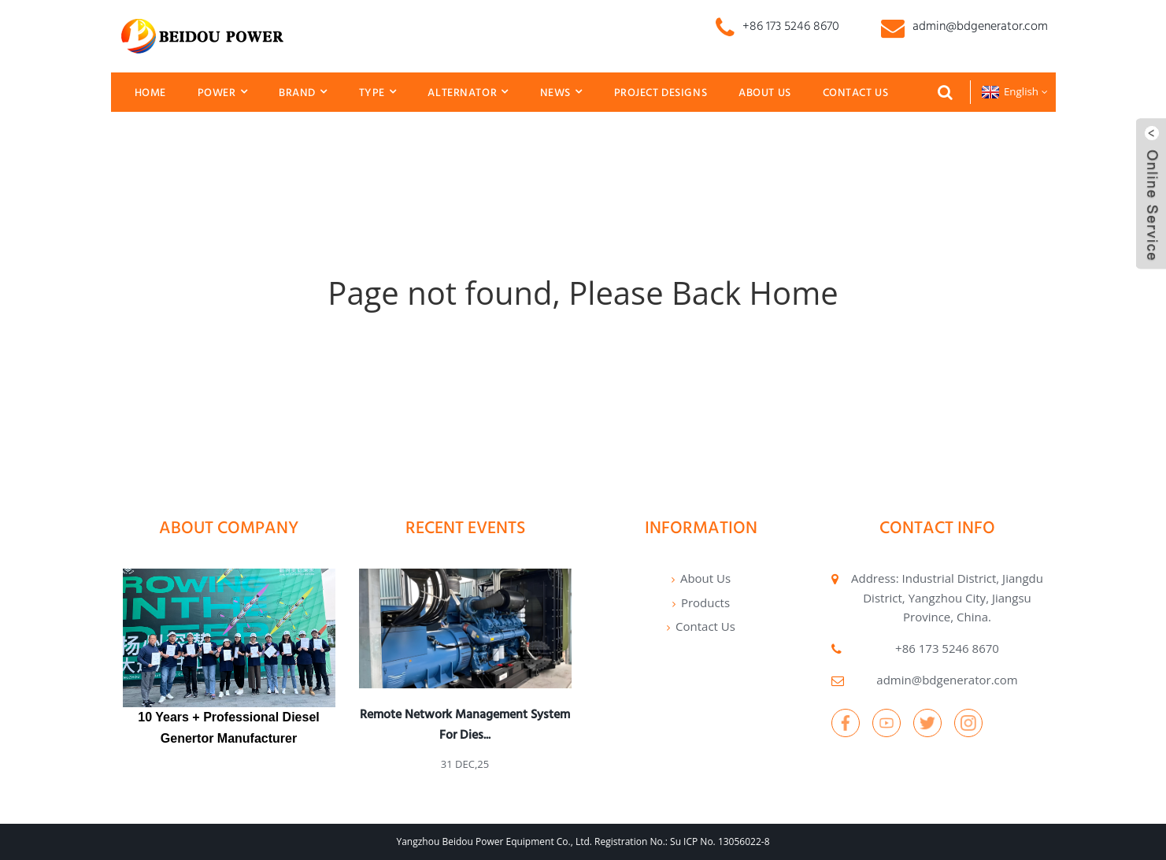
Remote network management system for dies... (465, 724)
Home (150, 92)
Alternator (468, 91)
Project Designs (661, 92)
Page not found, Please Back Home (583, 292)
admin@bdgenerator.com (946, 680)
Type (378, 91)
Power (222, 91)
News (561, 91)
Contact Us (856, 92)
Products (705, 602)
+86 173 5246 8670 (947, 648)
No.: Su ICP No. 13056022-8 (709, 841)
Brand (303, 91)
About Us (764, 92)
